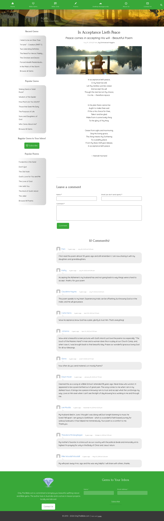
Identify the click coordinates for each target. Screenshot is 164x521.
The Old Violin (24, 172)
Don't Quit (23, 167)
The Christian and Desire (29, 58)
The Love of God (25, 181)
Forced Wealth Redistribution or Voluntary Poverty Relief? (32, 62)
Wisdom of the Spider (27, 97)
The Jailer (23, 196)
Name (59, 194)
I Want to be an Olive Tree (30, 40)
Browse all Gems (26, 71)
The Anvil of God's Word (28, 191)
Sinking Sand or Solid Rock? (27, 90)
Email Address (122, 489)
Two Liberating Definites (29, 49)
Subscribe (115, 501)
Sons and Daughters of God (28, 117)
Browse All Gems (25, 129)
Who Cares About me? (28, 124)
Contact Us (48, 506)
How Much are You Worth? (29, 102)
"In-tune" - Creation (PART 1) (31, 45)
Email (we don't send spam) (111, 194)
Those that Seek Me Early (29, 107)
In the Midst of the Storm (29, 66)
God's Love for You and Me (29, 176)
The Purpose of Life (27, 111)
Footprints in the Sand (27, 162)
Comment (60, 204)
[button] (161, 4)
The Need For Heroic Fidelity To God (32, 53)
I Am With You (24, 186)
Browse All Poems (26, 201)
